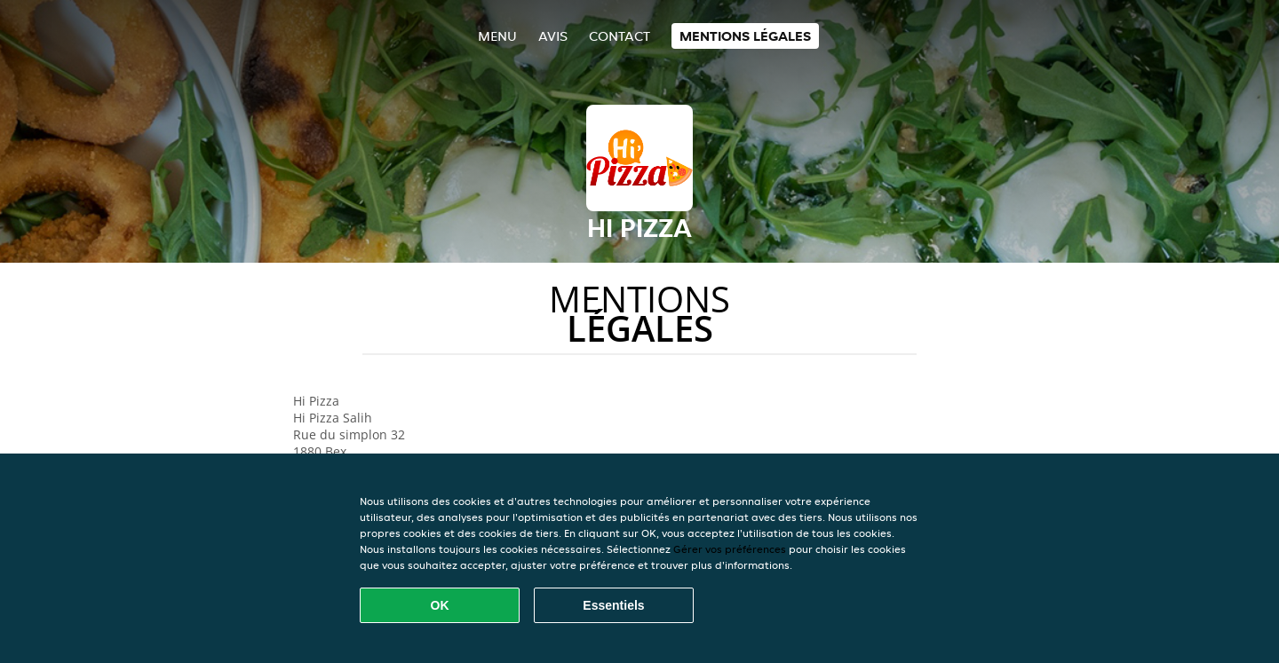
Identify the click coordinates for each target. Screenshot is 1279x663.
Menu (497, 36)
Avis (553, 36)
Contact (619, 36)
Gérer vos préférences (729, 549)
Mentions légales (745, 36)
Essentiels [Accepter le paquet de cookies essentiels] (613, 605)
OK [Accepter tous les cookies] (440, 605)
